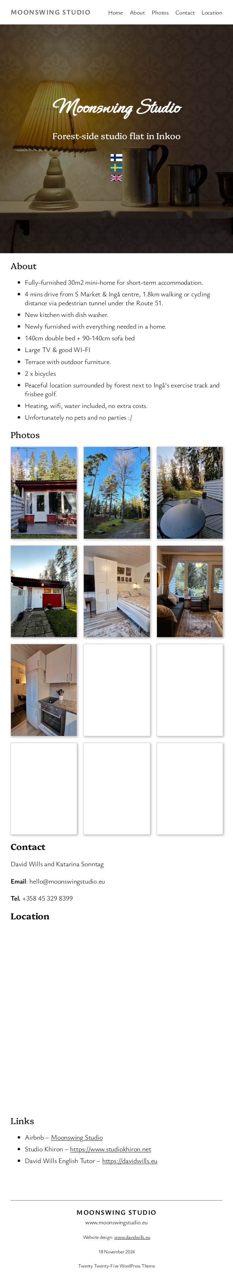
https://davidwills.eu (129, 1160)
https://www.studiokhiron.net (110, 1148)
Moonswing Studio (51, 12)
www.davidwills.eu (132, 1237)
